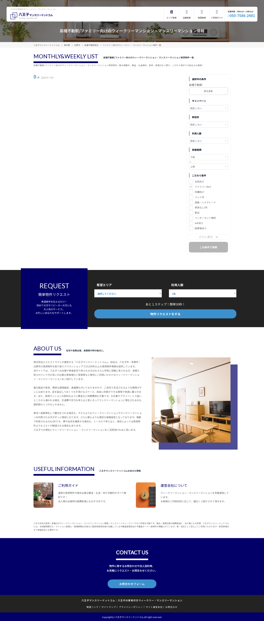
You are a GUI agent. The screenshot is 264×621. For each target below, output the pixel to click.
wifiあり (199, 223)
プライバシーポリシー (131, 606)
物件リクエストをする (165, 314)
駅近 (197, 212)
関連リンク (93, 606)
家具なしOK (201, 207)
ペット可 (199, 197)
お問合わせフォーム (132, 583)
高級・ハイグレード (205, 202)
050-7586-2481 (242, 15)
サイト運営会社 (154, 606)
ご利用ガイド (217, 17)
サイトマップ (109, 606)
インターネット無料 (205, 218)
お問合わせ (172, 606)
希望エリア (104, 285)
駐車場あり (201, 228)
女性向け (199, 181)
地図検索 (202, 17)
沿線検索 (187, 17)
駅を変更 (208, 91)
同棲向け (199, 192)
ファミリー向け (203, 186)
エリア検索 (172, 17)
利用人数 (177, 285)
